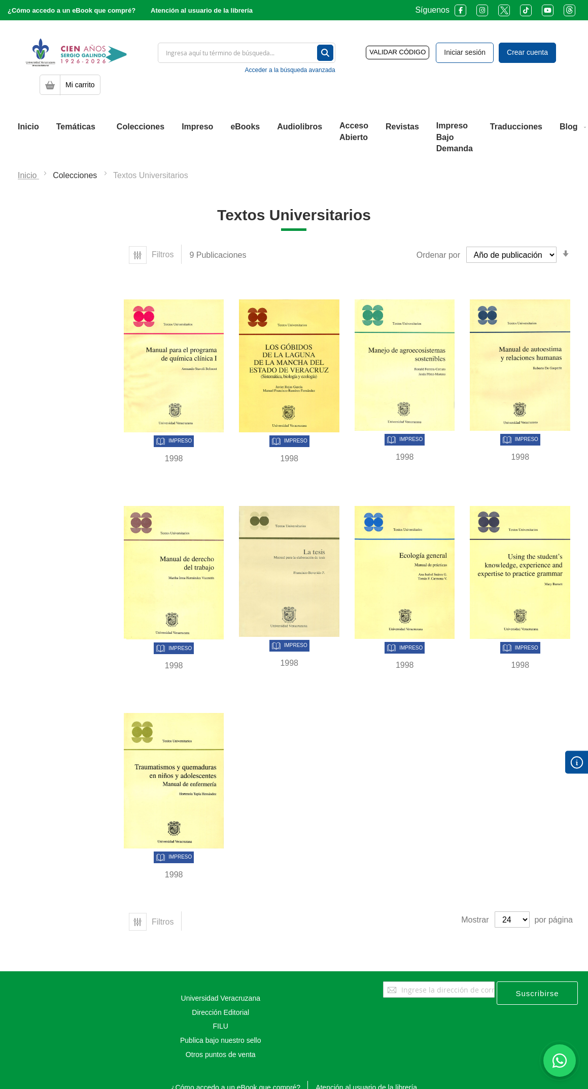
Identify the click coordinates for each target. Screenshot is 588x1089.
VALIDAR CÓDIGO (397, 52)
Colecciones (76, 175)
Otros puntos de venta (221, 1054)
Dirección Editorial (220, 1012)
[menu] (294, 137)
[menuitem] (28, 126)
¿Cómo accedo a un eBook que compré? (71, 10)
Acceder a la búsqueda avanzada (290, 70)
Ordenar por (438, 255)
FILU (220, 1026)
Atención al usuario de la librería (202, 10)
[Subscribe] (537, 993)
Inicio (28, 175)
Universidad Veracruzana (220, 998)
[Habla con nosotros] (559, 1060)
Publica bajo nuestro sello (220, 1040)
